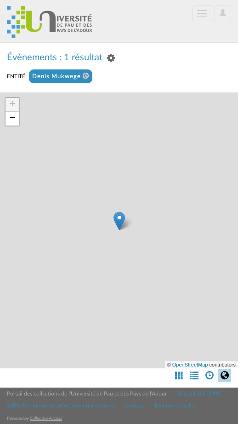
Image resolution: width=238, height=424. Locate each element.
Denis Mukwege (60, 76)
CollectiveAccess (46, 418)
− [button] (13, 119)
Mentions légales (175, 405)
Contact (134, 405)
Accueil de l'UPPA (198, 393)
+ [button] (13, 105)
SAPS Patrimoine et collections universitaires (60, 405)
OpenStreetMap (190, 364)
